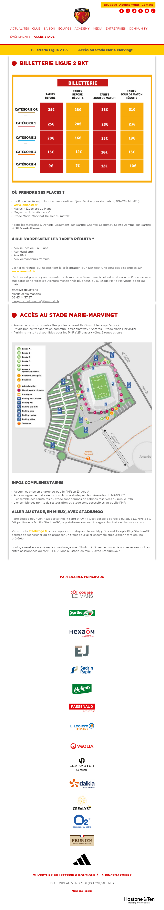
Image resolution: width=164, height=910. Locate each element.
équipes (64, 28)
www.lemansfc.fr (26, 205)
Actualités (19, 28)
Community (138, 28)
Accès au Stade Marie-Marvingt (105, 50)
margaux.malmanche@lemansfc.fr (35, 301)
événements (20, 36)
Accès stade (44, 36)
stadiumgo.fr (38, 531)
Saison (49, 28)
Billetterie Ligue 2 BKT (50, 50)
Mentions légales (82, 890)
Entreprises (116, 28)
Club (36, 28)
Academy (82, 28)
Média (97, 28)
